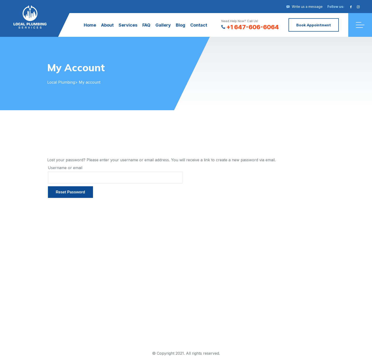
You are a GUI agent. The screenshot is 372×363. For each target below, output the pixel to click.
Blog (180, 25)
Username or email (65, 167)
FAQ (146, 25)
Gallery (163, 25)
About (107, 25)
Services (128, 25)
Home (90, 25)
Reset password (70, 192)
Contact (198, 25)
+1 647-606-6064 (250, 27)
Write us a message (307, 7)
